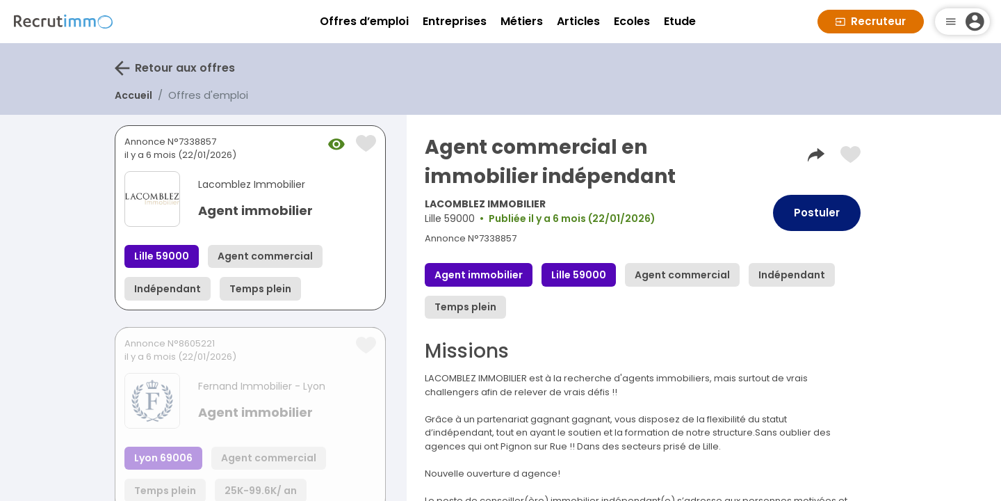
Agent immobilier (255, 210)
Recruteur (871, 21)
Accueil (133, 95)
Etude (680, 21)
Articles (578, 21)
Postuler (817, 212)
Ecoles (632, 21)
